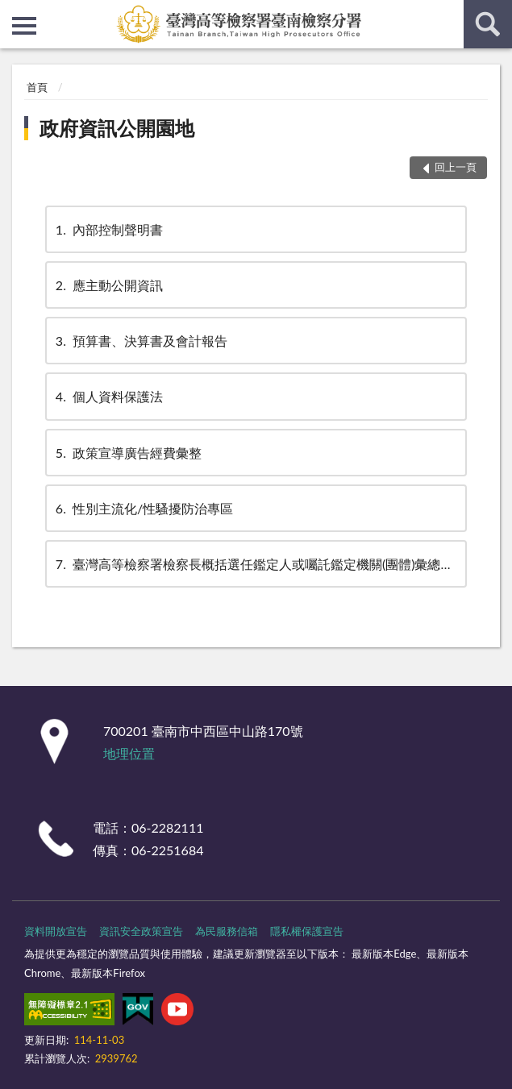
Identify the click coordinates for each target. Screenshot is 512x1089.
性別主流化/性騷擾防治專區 (143, 508)
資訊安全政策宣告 (141, 931)
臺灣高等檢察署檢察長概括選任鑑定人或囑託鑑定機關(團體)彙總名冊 (260, 564)
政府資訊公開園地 (117, 127)
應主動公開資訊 (108, 285)
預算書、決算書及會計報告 (140, 340)
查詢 (488, 24)
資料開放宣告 (55, 931)
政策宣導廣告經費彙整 (127, 452)
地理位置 (129, 753)
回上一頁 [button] (456, 166)
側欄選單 (24, 26)
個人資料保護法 (108, 396)
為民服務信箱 (226, 931)
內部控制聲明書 (108, 229)
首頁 (37, 87)
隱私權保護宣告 (306, 931)
